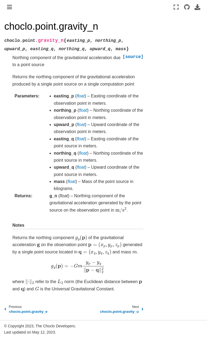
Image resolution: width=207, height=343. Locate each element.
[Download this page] (197, 7)
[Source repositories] (187, 7)
